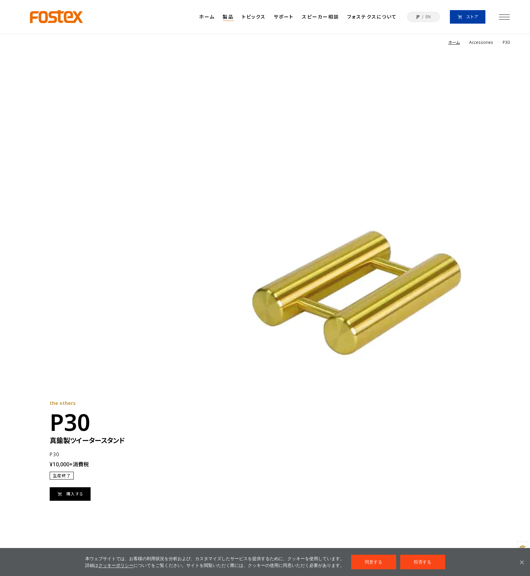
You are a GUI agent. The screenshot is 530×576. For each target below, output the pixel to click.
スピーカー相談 (320, 16)
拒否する (423, 562)
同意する (374, 562)
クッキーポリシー (116, 565)
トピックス (254, 16)
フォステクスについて (372, 16)
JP (418, 17)
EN (428, 17)
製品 (228, 16)
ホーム (207, 16)
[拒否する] (521, 562)
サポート (284, 16)
